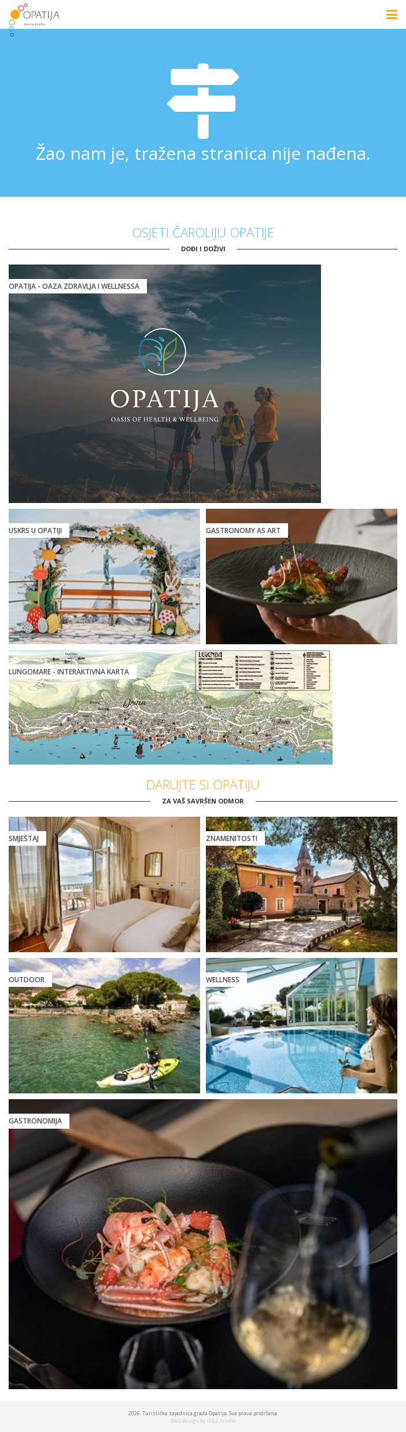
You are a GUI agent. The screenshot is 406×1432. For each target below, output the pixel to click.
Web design (185, 1420)
